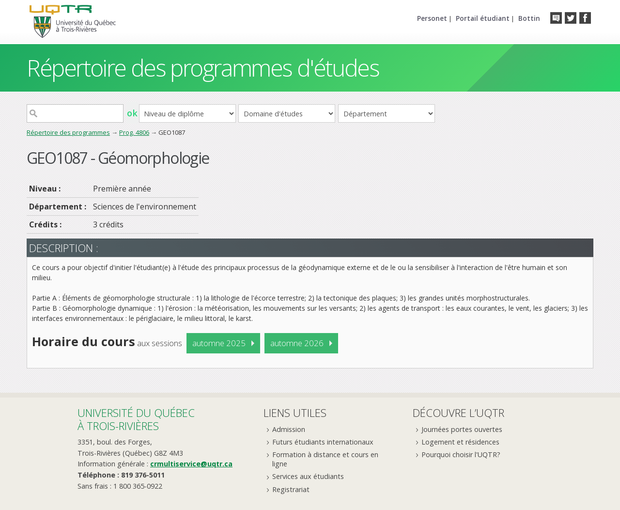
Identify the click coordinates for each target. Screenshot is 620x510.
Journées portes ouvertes (461, 429)
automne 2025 (219, 343)
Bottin (529, 18)
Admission (288, 429)
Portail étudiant (483, 18)
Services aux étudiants (308, 476)
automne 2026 (297, 343)
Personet (432, 18)
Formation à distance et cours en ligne (325, 459)
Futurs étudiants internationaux (322, 441)
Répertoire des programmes (68, 132)
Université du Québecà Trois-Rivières (136, 419)
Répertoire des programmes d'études (203, 67)
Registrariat (291, 489)
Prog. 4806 (134, 132)
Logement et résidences (460, 441)
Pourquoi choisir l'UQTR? (460, 454)
